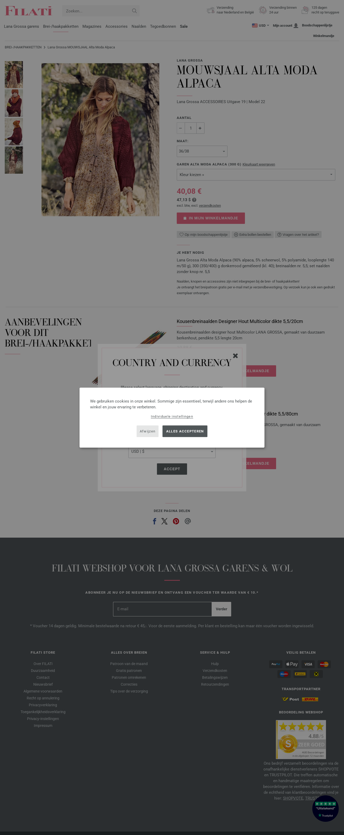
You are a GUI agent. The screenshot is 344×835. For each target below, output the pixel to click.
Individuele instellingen (172, 416)
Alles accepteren (185, 431)
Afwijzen (147, 431)
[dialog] (172, 417)
